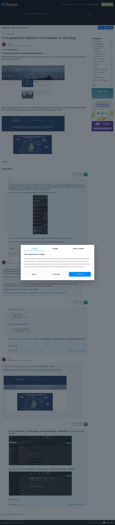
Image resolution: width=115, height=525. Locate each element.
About (78, 249)
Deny (34, 274)
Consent (34, 249)
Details (55, 249)
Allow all (80, 274)
